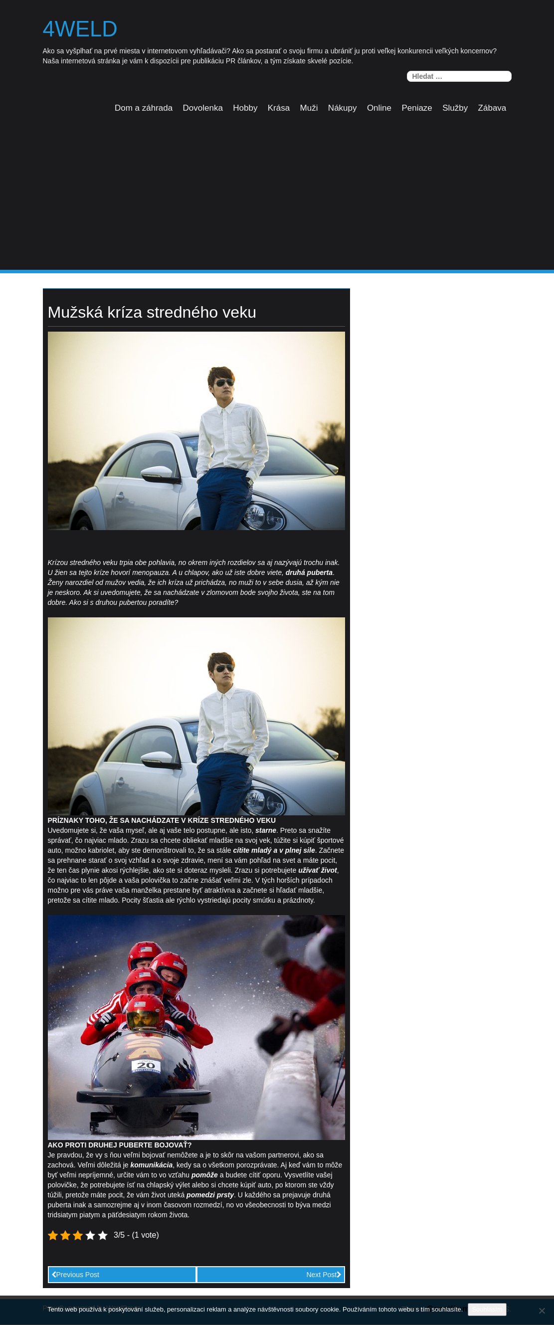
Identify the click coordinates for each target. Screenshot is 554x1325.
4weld (81, 29)
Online (379, 108)
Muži (309, 108)
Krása (279, 108)
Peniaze (416, 108)
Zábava (492, 108)
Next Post (324, 1275)
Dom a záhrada (144, 108)
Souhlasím (487, 1309)
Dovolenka (203, 108)
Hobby (245, 108)
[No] (542, 1311)
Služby (455, 108)
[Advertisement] (277, 196)
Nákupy (342, 108)
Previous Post (75, 1275)
